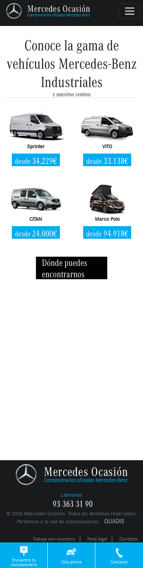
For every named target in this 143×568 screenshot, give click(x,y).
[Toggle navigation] (129, 11)
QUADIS (114, 521)
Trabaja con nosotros (54, 539)
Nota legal (97, 539)
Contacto (128, 539)
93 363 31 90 (73, 504)
